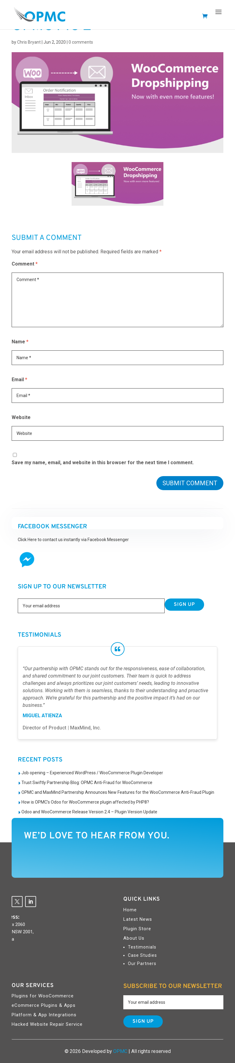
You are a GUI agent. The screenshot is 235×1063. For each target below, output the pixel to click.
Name (20, 342)
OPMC (120, 1051)
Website (21, 417)
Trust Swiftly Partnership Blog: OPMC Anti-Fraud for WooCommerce (86, 782)
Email (19, 379)
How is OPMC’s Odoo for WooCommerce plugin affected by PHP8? (85, 802)
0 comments (81, 42)
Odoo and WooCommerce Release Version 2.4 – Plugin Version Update (89, 811)
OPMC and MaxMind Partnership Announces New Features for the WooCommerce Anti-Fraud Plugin (117, 792)
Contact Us (186, 858)
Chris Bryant (29, 42)
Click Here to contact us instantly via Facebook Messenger (73, 539)
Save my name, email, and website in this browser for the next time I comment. (103, 462)
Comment (25, 264)
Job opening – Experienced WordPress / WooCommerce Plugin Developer (92, 772)
